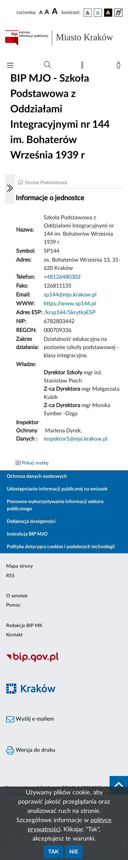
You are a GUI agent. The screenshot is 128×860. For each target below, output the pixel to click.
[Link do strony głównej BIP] (64, 38)
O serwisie (17, 596)
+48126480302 (62, 277)
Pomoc (13, 605)
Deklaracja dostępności (31, 521)
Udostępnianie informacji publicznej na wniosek (57, 489)
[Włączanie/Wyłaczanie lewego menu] (10, 189)
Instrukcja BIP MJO (27, 534)
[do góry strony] (119, 785)
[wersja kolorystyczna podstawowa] (87, 12)
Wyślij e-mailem (30, 719)
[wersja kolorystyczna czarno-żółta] (108, 12)
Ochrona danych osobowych (37, 476)
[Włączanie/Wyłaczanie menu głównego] (10, 66)
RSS (10, 575)
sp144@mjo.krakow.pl (70, 294)
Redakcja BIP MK (24, 625)
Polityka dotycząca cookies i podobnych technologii (61, 546)
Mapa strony (19, 566)
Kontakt (14, 635)
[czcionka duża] (55, 11)
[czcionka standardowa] (41, 12)
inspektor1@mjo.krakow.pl (76, 439)
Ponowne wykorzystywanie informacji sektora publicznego (55, 505)
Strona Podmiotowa (46, 182)
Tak (53, 852)
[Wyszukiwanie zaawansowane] (47, 64)
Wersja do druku (30, 750)
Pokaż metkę (35, 463)
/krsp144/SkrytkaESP (70, 312)
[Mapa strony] (83, 66)
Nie (73, 852)
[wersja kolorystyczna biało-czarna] (98, 12)
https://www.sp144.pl (70, 303)
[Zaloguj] (120, 66)
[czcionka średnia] (47, 12)
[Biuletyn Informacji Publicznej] (64, 661)
